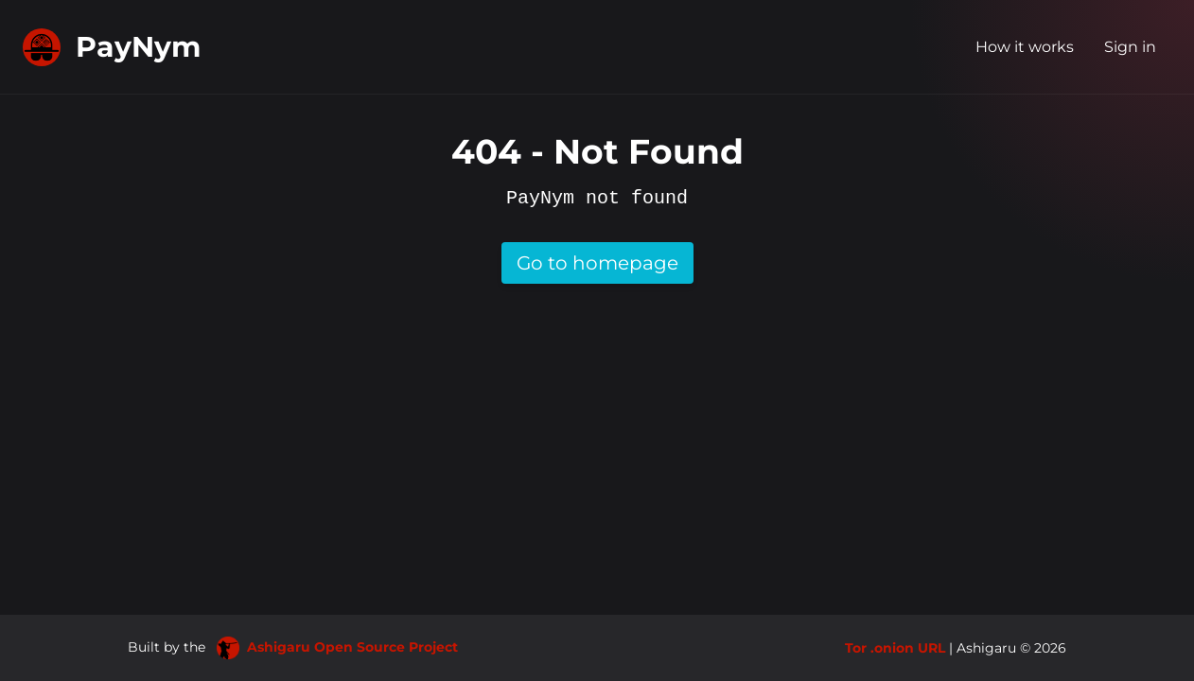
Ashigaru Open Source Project (337, 646)
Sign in (1130, 47)
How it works (1024, 47)
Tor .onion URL (895, 647)
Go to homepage (597, 263)
